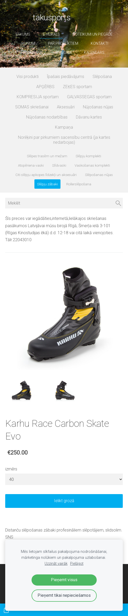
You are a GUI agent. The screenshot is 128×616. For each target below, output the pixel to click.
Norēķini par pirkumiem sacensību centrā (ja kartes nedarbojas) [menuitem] (64, 140)
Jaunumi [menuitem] (27, 43)
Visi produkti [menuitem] (27, 76)
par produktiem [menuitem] (63, 43)
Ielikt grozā (64, 500)
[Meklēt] (64, 203)
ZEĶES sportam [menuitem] (77, 86)
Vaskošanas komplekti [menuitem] (92, 165)
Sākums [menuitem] (22, 34)
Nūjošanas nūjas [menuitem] (98, 106)
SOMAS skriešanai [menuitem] (31, 106)
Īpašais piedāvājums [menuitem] (65, 76)
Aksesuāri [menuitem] (66, 106)
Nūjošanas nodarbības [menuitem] (47, 117)
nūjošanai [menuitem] (33, 52)
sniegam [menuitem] (63, 52)
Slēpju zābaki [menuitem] (47, 184)
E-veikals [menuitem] (51, 34)
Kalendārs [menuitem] (94, 52)
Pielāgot (76, 563)
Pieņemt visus (64, 579)
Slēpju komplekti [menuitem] (88, 156)
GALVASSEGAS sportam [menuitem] (89, 96)
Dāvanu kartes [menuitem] (89, 117)
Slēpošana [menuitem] (102, 76)
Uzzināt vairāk (56, 563)
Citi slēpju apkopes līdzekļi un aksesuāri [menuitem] (46, 175)
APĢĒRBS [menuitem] (45, 86)
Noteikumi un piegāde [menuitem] (92, 34)
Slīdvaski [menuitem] (59, 165)
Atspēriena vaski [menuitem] (31, 165)
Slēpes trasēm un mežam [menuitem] (47, 156)
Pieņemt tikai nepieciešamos (64, 595)
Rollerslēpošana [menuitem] (78, 184)
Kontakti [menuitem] (99, 43)
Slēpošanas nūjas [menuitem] (99, 175)
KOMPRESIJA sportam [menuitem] (38, 96)
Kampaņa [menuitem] (64, 127)
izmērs (11, 469)
